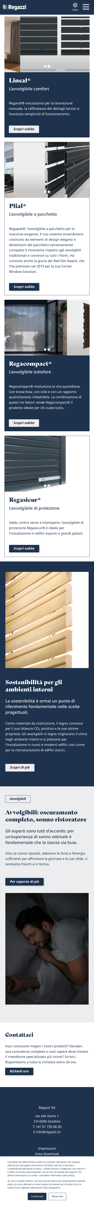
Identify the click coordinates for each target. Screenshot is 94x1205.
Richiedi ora (19, 1071)
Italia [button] (75, 7)
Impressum (47, 1148)
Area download (47, 1154)
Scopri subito (24, 129)
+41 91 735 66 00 (48, 1126)
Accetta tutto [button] (37, 1196)
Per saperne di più (24, 881)
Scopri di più (20, 767)
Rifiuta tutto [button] (57, 1196)
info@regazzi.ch (48, 1132)
